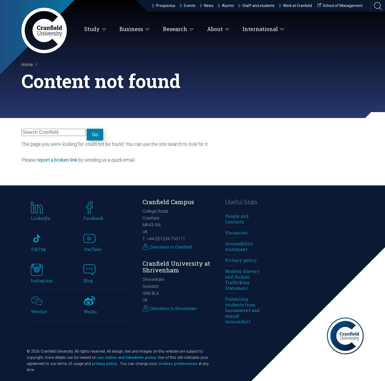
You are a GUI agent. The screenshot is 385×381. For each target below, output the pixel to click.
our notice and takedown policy (127, 357)
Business (134, 29)
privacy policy (104, 363)
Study (95, 29)
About (218, 29)
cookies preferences (177, 363)
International (263, 29)
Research (178, 29)
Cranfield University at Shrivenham (176, 267)
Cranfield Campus (168, 202)
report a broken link (57, 160)
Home (27, 64)
